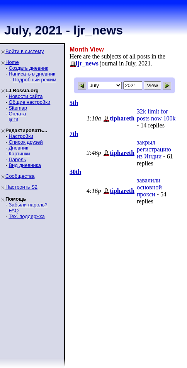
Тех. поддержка (26, 216)
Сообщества (20, 176)
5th (74, 103)
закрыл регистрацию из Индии (154, 149)
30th (75, 172)
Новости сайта (25, 96)
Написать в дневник (31, 74)
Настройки (20, 136)
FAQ (13, 210)
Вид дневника (24, 165)
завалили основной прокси (149, 187)
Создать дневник (28, 68)
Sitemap (17, 108)
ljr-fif (13, 119)
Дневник (18, 148)
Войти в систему (24, 51)
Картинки (19, 153)
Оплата (17, 114)
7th (74, 134)
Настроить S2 (21, 187)
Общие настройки (29, 102)
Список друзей (25, 142)
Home (12, 62)
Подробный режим (34, 80)
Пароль (17, 159)
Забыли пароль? (27, 205)
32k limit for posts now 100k (156, 115)
